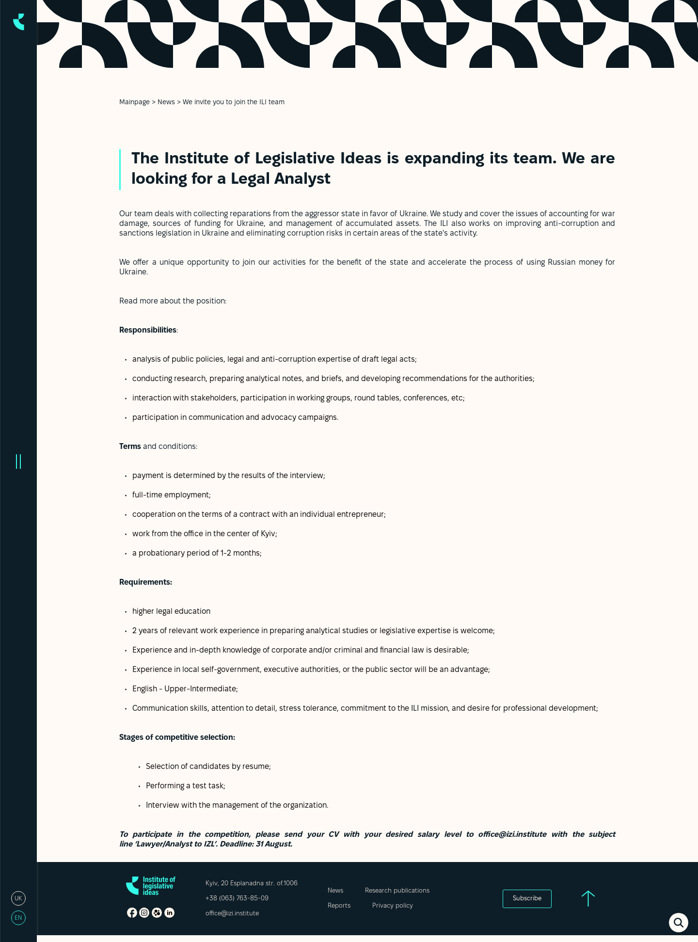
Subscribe (527, 899)
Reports (339, 906)
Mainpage (134, 102)
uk (18, 898)
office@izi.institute (232, 914)
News (166, 102)
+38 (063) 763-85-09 (237, 899)
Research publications (397, 891)
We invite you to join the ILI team (234, 102)
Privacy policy (392, 906)
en (18, 918)
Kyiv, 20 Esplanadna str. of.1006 (252, 884)
